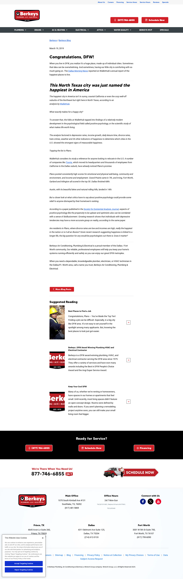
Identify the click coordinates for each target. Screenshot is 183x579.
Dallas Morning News (78, 71)
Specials (165, 2)
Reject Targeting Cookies (24, 570)
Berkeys (53, 40)
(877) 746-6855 (124, 20)
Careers (111, 2)
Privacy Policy (93, 555)
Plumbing (19, 30)
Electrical (81, 30)
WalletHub (65, 104)
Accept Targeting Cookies (23, 563)
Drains (37, 30)
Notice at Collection (113, 555)
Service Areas (132, 2)
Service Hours (145, 2)
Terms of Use (153, 555)
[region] (24, 555)
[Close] (42, 538)
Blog (69, 555)
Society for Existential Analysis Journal (101, 209)
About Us (101, 2)
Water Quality (121, 30)
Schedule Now (155, 20)
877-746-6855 (47, 474)
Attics (100, 30)
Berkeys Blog (65, 40)
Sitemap (59, 555)
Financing (120, 2)
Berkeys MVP (145, 30)
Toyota (69, 162)
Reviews (156, 2)
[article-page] (128, 322)
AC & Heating (58, 30)
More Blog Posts (62, 289)
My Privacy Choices (134, 555)
